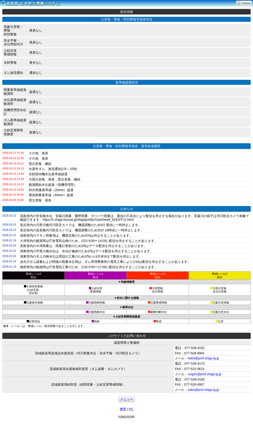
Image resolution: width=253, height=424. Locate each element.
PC (131, 409)
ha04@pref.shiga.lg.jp (203, 358)
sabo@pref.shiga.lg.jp (203, 390)
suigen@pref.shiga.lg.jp (204, 374)
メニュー (126, 399)
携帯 (123, 409)
